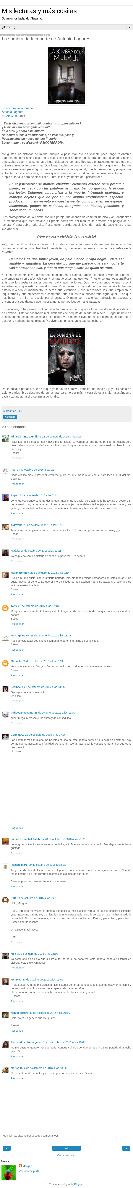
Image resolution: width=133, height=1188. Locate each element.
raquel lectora (19, 1012)
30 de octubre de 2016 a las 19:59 (43, 979)
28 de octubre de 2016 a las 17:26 (45, 734)
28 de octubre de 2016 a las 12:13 (38, 605)
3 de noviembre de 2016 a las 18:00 (64, 1042)
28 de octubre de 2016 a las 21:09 (65, 839)
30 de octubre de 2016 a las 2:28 (36, 898)
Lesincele (17, 686)
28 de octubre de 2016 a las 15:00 (55, 712)
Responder (17, 458)
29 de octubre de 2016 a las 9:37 (48, 864)
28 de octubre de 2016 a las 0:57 (36, 469)
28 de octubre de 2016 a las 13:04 (50, 635)
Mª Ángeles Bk (20, 635)
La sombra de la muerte (17, 108)
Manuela (16, 661)
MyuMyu (16, 979)
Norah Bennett (20, 572)
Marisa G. (17, 1068)
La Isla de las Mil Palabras (27, 839)
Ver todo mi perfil (29, 1171)
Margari (27, 1166)
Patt (13, 898)
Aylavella (16, 525)
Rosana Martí (19, 864)
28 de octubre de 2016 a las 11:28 (41, 550)
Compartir (10, 417)
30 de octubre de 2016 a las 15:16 (37, 953)
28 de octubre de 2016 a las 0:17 (61, 436)
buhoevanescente (22, 712)
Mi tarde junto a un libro (26, 436)
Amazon (11, 115)
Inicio (66, 1148)
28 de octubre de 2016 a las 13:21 (43, 661)
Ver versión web (66, 1155)
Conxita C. (17, 734)
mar (13, 469)
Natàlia (15, 550)
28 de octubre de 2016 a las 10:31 (43, 525)
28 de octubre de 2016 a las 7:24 (37, 495)
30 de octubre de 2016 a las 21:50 (49, 1012)
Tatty (14, 605)
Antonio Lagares (12, 112)
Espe (14, 495)
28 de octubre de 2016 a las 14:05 (44, 686)
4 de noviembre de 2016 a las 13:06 (45, 1068)
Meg (13, 953)
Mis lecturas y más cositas (39, 10)
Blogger (78, 1184)
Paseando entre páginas (26, 1042)
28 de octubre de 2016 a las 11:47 (50, 572)
